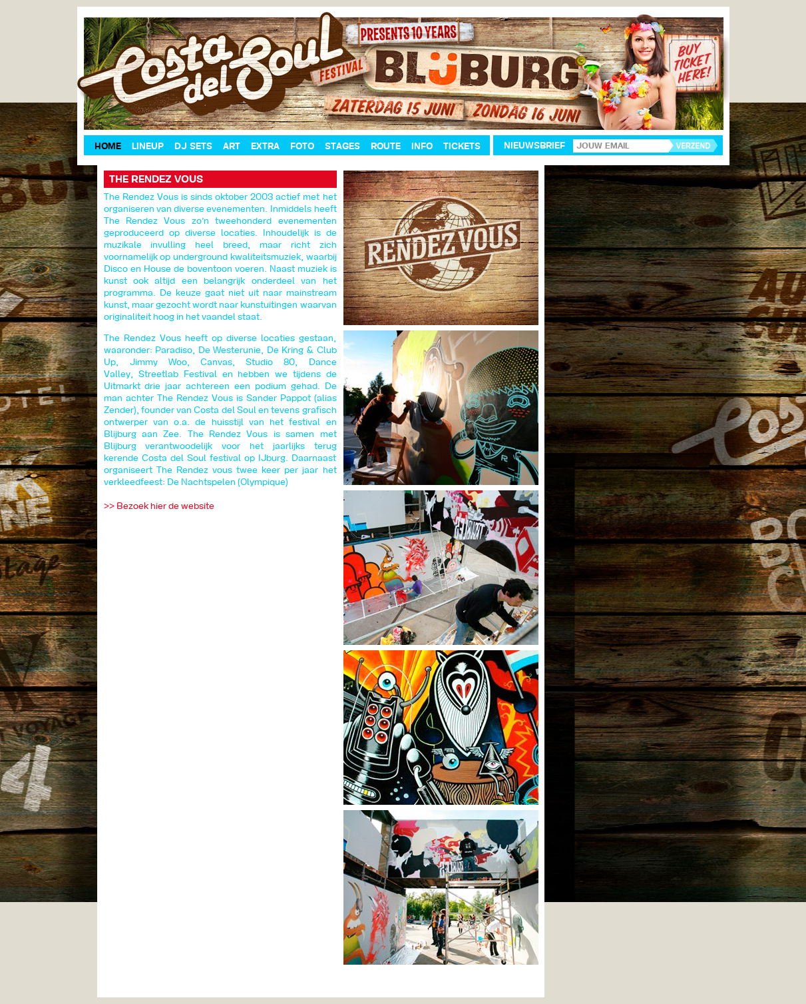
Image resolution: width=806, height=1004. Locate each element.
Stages (342, 146)
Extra (265, 146)
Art (231, 146)
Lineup (148, 146)
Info (422, 146)
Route (386, 146)
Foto (302, 146)
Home (108, 146)
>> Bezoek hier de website (159, 506)
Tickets (462, 146)
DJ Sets (193, 146)
